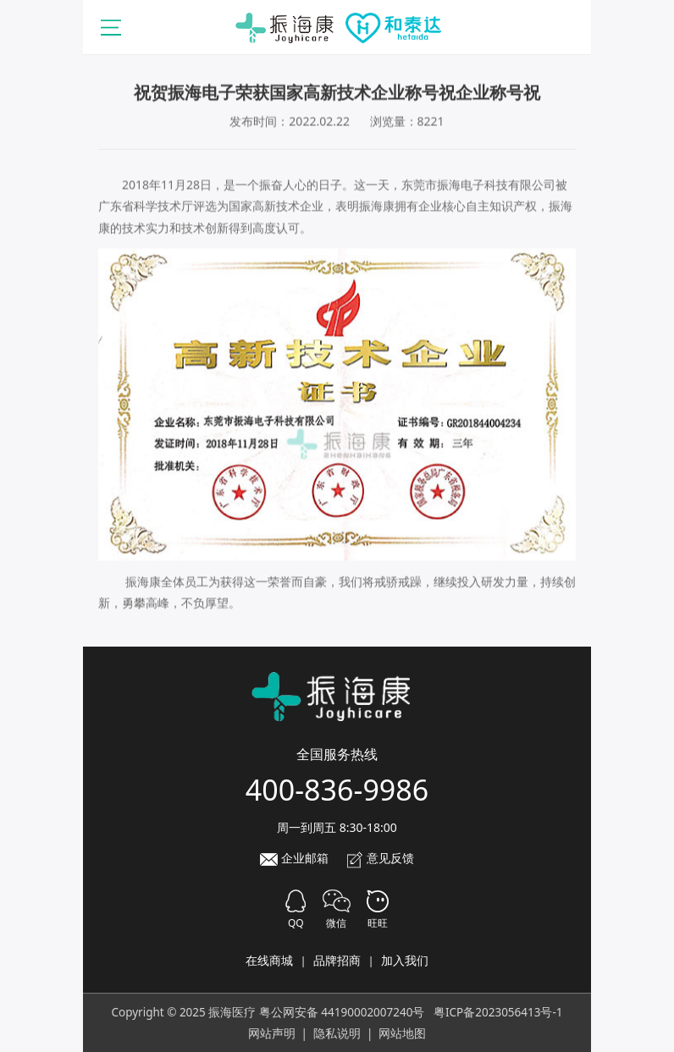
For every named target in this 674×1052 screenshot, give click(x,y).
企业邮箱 (294, 858)
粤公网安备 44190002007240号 (342, 1012)
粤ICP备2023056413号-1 (498, 1012)
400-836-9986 (337, 789)
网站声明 (272, 1033)
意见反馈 (380, 858)
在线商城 (269, 960)
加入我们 (404, 960)
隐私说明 (337, 1033)
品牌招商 (337, 960)
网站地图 (402, 1033)
